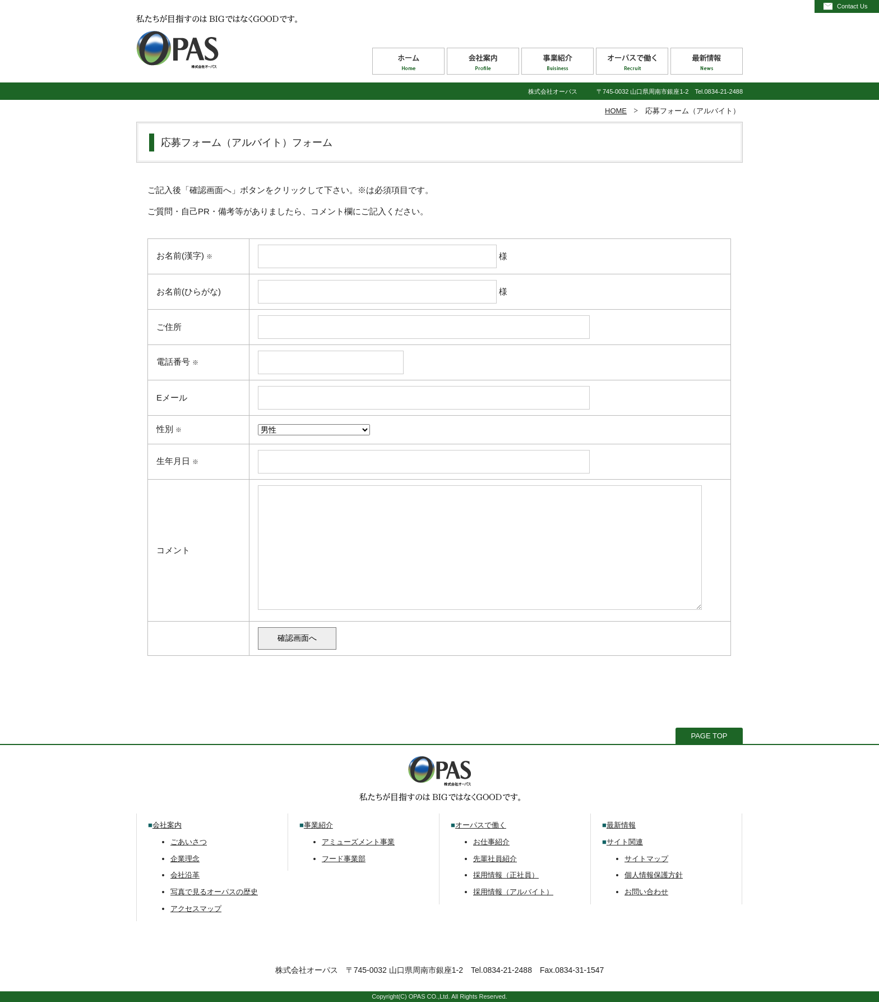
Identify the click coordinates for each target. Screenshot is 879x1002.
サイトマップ (646, 858)
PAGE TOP (709, 736)
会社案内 (167, 825)
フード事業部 (344, 858)
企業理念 (185, 858)
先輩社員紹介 (495, 858)
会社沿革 (185, 875)
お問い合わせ (646, 892)
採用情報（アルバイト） (513, 892)
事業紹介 (318, 825)
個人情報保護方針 (653, 875)
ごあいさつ (188, 842)
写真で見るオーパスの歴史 (214, 892)
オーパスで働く (480, 825)
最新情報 (621, 825)
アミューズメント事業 (358, 842)
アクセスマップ (195, 908)
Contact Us (852, 6)
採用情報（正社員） (506, 875)
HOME (616, 111)
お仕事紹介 (491, 842)
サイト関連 (625, 842)
